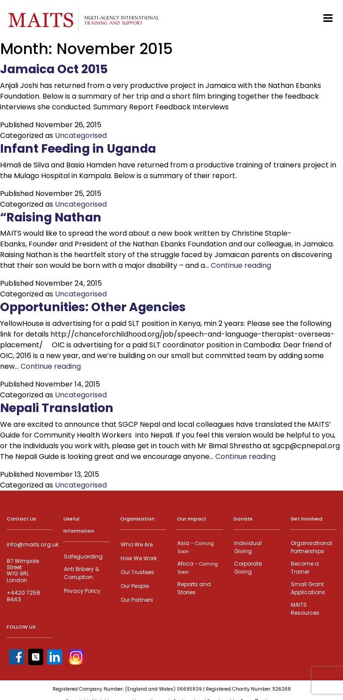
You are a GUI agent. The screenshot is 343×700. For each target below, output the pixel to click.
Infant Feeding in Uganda (84, 148)
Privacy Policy (81, 589)
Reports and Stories (193, 586)
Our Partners (136, 598)
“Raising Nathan (54, 217)
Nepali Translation (61, 408)
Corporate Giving (247, 566)
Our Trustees (137, 571)
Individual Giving (247, 546)
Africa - (197, 566)
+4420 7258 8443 (23, 596)
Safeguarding (82, 556)
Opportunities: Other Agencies (99, 307)
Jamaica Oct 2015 (57, 69)
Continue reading (241, 265)
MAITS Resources (313, 603)
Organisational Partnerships (311, 546)
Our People (134, 584)
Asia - (195, 546)
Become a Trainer (304, 566)
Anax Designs (258, 691)
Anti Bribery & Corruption (81, 572)
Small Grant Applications (307, 586)
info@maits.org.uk (32, 545)
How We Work (138, 558)
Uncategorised (81, 135)
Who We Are (136, 544)
